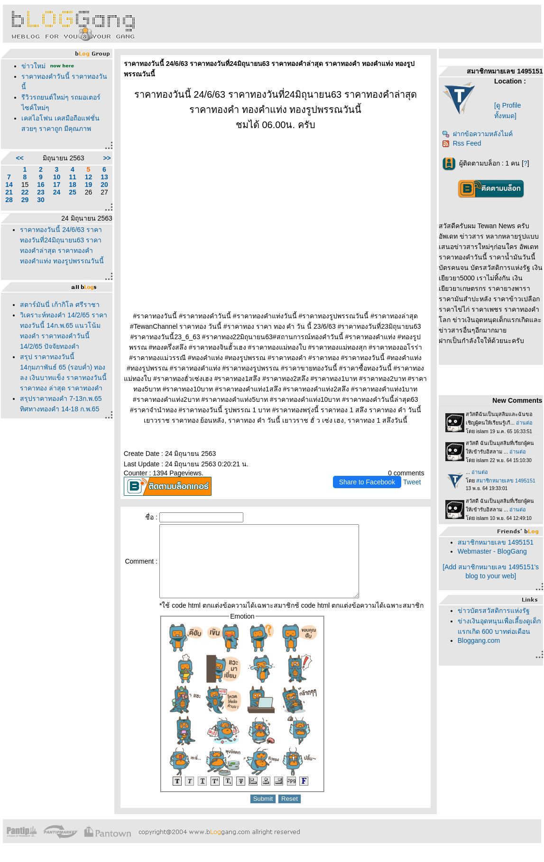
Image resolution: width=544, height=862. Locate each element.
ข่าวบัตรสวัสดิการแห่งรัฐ (494, 610)
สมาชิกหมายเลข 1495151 (496, 542)
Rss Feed (461, 143)
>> (107, 158)
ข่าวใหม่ (33, 66)
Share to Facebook (367, 482)
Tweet (412, 482)
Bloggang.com (479, 640)
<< (19, 158)
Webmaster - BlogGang (492, 551)
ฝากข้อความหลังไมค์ (477, 134)
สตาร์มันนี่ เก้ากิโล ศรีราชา (60, 304)
